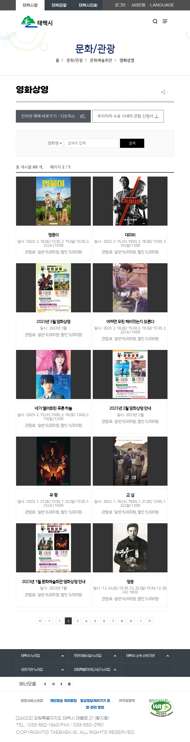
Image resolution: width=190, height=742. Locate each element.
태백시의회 (88, 5)
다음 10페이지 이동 (140, 620)
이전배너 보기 (45, 684)
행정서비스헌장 (32, 701)
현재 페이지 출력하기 (171, 92)
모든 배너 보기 (69, 684)
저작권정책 (127, 701)
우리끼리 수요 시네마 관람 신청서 (125, 116)
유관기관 (32, 669)
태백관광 (59, 5)
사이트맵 (138, 5)
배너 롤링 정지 (53, 684)
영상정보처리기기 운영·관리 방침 (95, 704)
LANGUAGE (162, 5)
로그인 (120, 5)
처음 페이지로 (40, 620)
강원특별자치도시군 (92, 669)
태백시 (30, 656)
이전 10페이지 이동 (49, 620)
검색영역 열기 (155, 21)
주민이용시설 (87, 656)
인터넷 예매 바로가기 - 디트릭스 (48, 116)
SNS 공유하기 (164, 92)
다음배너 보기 (61, 684)
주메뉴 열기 (165, 21)
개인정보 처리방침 (63, 701)
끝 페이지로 (149, 620)
